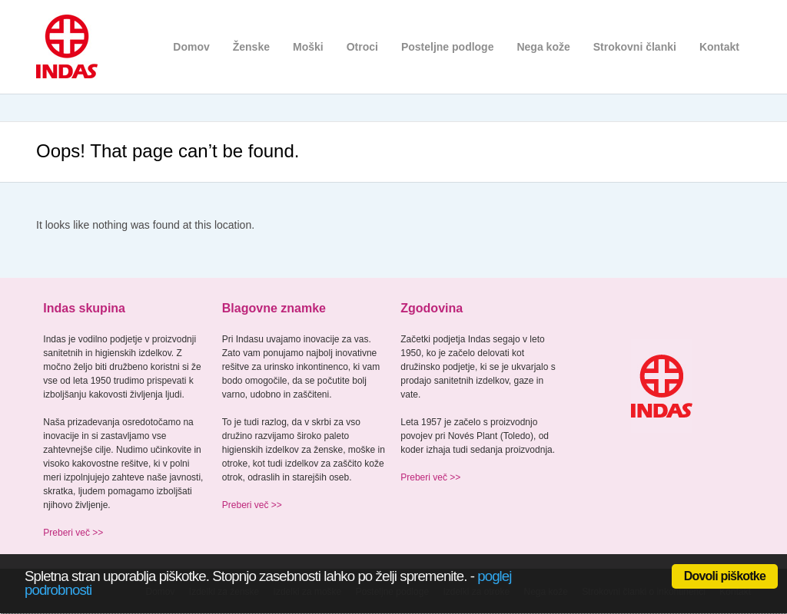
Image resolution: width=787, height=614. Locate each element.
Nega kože (542, 47)
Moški (308, 47)
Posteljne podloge (447, 47)
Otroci (362, 47)
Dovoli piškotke (724, 576)
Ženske (251, 47)
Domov (191, 47)
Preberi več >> (73, 532)
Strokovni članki (634, 47)
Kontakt (719, 47)
